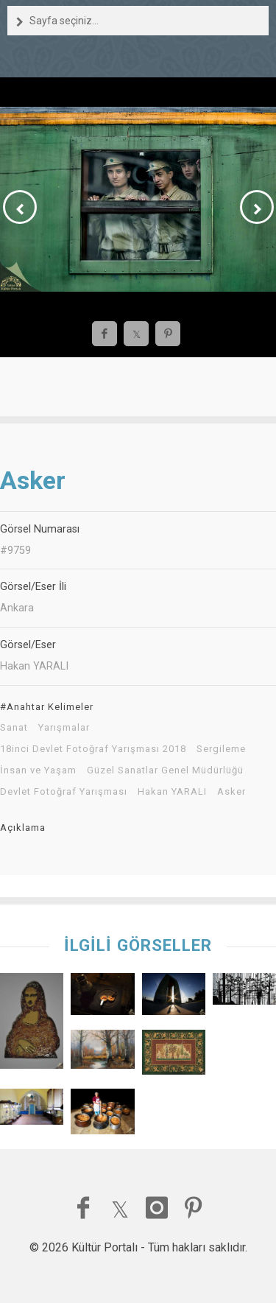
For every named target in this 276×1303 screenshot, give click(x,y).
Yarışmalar (64, 728)
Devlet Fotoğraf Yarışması (63, 792)
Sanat (14, 728)
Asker (231, 792)
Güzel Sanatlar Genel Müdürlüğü (165, 770)
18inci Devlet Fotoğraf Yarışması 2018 (93, 749)
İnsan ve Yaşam (38, 770)
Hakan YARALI (172, 792)
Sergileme (221, 749)
